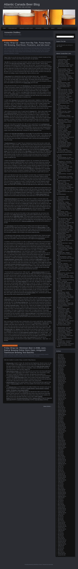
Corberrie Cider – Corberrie (63, 221)
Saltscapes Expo (12, 387)
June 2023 (60, 369)
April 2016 (60, 486)
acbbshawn (9, 40)
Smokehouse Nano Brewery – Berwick (66, 296)
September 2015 (61, 496)
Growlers (38, 28)
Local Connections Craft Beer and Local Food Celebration (17, 167)
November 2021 (61, 395)
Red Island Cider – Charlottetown (64, 341)
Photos (46, 28)
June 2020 (60, 418)
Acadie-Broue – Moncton (63, 62)
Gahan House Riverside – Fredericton (65, 92)
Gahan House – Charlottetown (64, 334)
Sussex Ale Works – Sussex (63, 138)
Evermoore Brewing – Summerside (65, 332)
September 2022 (61, 381)
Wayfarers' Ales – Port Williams (64, 322)
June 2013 (60, 533)
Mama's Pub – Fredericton (63, 119)
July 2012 (60, 546)
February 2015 (61, 505)
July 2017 (60, 466)
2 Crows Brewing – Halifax (63, 196)
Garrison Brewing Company (38, 272)
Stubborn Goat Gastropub (23, 208)
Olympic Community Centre (12, 305)
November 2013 (61, 526)
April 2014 (60, 519)
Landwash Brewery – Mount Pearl (65, 169)
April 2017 (60, 470)
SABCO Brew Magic (19, 377)
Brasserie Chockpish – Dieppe (64, 69)
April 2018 (60, 454)
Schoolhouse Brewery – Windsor (64, 288)
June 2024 (60, 354)
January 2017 (60, 474)
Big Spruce (25, 391)
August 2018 (60, 448)
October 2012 (60, 542)
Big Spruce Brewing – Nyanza (64, 207)
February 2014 (61, 522)
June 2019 (60, 435)
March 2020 (60, 422)
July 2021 (60, 400)
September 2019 (61, 430)
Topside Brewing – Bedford (63, 309)
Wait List (31, 168)
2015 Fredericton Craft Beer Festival (29, 332)
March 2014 (60, 520)
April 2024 (60, 355)
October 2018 (60, 445)
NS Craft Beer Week (40, 50)
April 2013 (60, 535)
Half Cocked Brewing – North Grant (65, 230)
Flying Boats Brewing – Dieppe (64, 82)
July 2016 (60, 482)
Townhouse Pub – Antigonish (64, 311)
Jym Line (18, 235)
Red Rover (14, 100)
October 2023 (60, 364)
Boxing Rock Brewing (39, 46)
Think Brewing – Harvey (63, 141)
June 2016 (60, 484)
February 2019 (61, 440)
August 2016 (60, 481)
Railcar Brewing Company (12, 371)
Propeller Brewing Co (10, 143)
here (28, 203)
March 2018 (60, 455)
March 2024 (60, 357)
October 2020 (60, 413)
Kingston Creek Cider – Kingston (64, 111)
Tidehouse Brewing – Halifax (63, 308)
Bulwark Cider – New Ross (63, 214)
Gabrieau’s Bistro (37, 398)
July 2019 (60, 433)
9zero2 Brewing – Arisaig (63, 198)
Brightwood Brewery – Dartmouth (64, 213)
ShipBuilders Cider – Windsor (64, 293)
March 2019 (60, 439)
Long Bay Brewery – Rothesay (64, 115)
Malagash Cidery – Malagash (64, 252)
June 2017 (60, 467)
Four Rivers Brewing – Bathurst (64, 85)
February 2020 (61, 424)
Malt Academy (39, 259)
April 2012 (60, 550)
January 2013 (60, 538)
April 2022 (60, 388)
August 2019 (60, 432)
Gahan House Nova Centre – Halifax (65, 226)
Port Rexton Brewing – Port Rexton (65, 176)
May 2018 (60, 452)
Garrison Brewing (27, 48)
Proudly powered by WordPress (32, 564)
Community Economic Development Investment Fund (17, 264)
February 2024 (61, 358)
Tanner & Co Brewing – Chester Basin (65, 304)
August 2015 (60, 497)
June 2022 (60, 385)
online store (18, 372)
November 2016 (61, 477)
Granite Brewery (37, 322)
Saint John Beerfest (45, 51)
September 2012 (61, 544)
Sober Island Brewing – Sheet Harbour (66, 297)
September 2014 (61, 512)
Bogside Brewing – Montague (64, 328)
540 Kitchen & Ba (8, 329)
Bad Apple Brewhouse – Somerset (65, 204)
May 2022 (60, 387)
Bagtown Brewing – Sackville (64, 63)
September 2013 (61, 529)
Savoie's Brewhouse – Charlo (64, 134)
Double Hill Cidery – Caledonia (64, 331)
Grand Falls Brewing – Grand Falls (65, 93)
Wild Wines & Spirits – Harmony (64, 323)
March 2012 (60, 552)
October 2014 (60, 511)
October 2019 (60, 429)
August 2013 (60, 530)
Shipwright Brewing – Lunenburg (64, 294)
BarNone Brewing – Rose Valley (64, 327)
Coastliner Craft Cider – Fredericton (65, 77)
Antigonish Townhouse (23, 354)
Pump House (8, 76)
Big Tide (7, 62)
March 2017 (60, 471)
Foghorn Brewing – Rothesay (64, 84)
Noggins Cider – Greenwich (63, 266)
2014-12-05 (15, 40)
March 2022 (60, 390)
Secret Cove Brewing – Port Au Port (65, 184)
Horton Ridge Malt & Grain (36, 48)
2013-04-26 (14, 345)
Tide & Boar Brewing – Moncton (64, 142)
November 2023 (61, 362)
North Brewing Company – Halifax (65, 267)
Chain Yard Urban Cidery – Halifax (65, 218)
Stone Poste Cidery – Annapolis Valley (65, 303)
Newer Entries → (47, 406)
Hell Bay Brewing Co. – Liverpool (64, 236)
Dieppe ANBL (27, 82)
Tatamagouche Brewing (9, 53)
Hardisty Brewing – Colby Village (64, 234)
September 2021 (61, 398)
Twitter (33, 117)
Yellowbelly (8, 330)
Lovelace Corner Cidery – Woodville (65, 248)
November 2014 (61, 510)
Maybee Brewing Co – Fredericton (65, 120)
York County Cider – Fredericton (64, 150)
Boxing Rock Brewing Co (11, 187)
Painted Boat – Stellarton (63, 274)
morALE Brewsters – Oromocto (64, 124)
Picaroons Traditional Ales (9, 51)
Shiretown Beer (31, 356)
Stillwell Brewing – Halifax (63, 301)
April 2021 (60, 405)
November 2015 (61, 493)
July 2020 (60, 417)
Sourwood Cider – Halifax (63, 299)
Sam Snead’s (11, 108)
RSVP (36, 267)
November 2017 (61, 460)
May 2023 (60, 370)
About (53, 28)
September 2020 (61, 414)
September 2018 (61, 447)
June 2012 (60, 548)
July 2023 (60, 368)
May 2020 (60, 420)
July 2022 (60, 384)
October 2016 (60, 478)
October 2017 (60, 462)
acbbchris (9, 345)
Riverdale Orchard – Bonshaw (64, 342)
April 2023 (60, 372)
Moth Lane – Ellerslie (62, 336)
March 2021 (60, 406)
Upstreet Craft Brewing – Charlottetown (66, 343)
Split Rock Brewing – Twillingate (64, 186)
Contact (59, 28)
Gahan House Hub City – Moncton (65, 89)
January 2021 (60, 409)
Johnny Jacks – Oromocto (63, 107)
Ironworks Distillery (46, 48)
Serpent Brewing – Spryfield (63, 292)
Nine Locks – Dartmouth (63, 263)
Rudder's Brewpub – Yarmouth (64, 285)
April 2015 (60, 503)
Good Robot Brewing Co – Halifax (65, 229)
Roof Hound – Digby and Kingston (65, 282)
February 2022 (61, 391)
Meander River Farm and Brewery (22, 50)
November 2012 (61, 541)
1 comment (16, 53)
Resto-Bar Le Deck (26, 125)
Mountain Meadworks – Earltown (64, 256)
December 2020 (61, 410)
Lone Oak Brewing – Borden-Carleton (65, 335)
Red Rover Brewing (36, 51)
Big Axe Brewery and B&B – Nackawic (65, 64)
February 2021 (61, 407)
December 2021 (61, 394)
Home (4, 28)
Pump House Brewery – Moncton (64, 131)
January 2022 (60, 392)
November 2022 (61, 379)
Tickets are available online (27, 221)
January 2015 (60, 507)
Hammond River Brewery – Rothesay (65, 101)
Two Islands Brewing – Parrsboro (64, 316)
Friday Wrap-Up (11, 46)
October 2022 (60, 380)
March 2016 (60, 488)
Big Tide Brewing (30, 46)
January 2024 (60, 360)
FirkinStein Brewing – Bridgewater (65, 225)
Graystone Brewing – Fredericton (64, 96)
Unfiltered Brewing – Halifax (63, 319)
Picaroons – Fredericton (63, 130)
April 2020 (60, 421)
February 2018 (61, 456)
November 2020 (61, 411)
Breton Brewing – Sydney (63, 211)
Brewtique (6, 116)
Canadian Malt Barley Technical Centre (13, 259)
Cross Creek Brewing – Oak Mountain (65, 78)
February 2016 (61, 489)
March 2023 (60, 373)
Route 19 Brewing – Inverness (64, 284)
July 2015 (60, 499)
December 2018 (61, 443)
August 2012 (60, 545)
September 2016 (61, 480)
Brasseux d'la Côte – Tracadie (64, 71)
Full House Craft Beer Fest (21, 302)
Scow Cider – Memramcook (63, 135)
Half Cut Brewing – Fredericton (64, 100)
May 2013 (60, 534)
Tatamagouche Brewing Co (11, 198)
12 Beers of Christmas (11, 112)
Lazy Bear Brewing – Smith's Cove (65, 247)
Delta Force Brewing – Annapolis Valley (66, 222)
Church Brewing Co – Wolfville (64, 219)
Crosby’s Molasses (22, 281)
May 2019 (60, 436)
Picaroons (32, 111)
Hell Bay (43, 334)
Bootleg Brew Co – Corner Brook (64, 161)
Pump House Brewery (27, 51)
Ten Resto (19, 108)
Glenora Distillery (41, 227)
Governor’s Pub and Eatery (23, 399)
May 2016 (60, 485)
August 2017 (60, 465)
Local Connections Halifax (9, 50)
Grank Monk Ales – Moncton (63, 94)
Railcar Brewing (24, 356)
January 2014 (60, 523)
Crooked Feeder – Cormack (63, 165)
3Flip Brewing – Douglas (63, 60)
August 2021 (60, 399)
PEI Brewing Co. (27, 85)
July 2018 (60, 450)
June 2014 (60, 516)
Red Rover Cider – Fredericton (64, 133)
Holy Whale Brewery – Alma (63, 105)
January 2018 (60, 458)
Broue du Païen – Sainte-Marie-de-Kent (66, 73)
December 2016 (61, 475)
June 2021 (60, 402)
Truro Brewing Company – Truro (64, 312)
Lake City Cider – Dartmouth (63, 245)
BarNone (18, 329)
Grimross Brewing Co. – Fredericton (65, 99)
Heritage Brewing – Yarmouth (64, 237)
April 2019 (60, 437)
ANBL (20, 364)
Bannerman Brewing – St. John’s (64, 157)
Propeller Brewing (18, 51)
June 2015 (60, 500)
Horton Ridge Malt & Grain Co (14, 251)
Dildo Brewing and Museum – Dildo (65, 166)
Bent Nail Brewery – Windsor (64, 206)
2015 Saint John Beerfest (18, 133)
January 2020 (60, 425)
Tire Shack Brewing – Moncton (64, 145)
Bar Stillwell (28, 151)
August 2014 (60, 514)
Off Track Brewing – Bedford (63, 269)
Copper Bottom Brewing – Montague (65, 330)
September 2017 (61, 463)
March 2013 (60, 537)
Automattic (50, 564)
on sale (29, 133)
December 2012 (61, 540)
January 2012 (60, 555)
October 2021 (60, 396)
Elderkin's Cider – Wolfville (63, 224)
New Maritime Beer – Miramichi (64, 126)
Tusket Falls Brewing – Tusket (64, 315)
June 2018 (60, 451)
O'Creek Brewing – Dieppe (63, 127)
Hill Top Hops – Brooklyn (63, 239)
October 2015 (60, 495)
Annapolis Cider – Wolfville (63, 202)
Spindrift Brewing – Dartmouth (64, 300)
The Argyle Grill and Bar (22, 398)
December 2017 (61, 459)
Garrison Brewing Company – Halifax (65, 228)
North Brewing (32, 50)
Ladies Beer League (18, 216)
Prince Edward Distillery (22, 390)
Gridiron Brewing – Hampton (63, 97)
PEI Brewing (46, 50)
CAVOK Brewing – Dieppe (63, 74)
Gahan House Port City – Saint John (65, 90)
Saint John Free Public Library (18, 63)
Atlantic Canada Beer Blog (22, 4)
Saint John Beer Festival (42, 366)
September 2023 (61, 365)
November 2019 (61, 428)
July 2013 (60, 531)
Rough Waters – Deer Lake (63, 183)
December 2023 (61, 361)
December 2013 (61, 525)
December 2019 (61, 426)
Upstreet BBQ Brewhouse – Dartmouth (66, 320)
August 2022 (60, 383)
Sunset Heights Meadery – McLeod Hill (66, 137)
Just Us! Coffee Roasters (15, 182)
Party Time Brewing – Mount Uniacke (65, 275)
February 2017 (61, 473)
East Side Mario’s (39, 399)
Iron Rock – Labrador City (63, 168)
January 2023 (60, 376)
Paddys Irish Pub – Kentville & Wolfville (66, 273)
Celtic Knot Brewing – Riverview (64, 75)
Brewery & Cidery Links (26, 28)
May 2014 (60, 518)
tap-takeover (18, 125)
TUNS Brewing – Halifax (63, 314)
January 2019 (60, 441)
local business (41, 238)
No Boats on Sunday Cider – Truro (65, 264)
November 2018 (61, 444)
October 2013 (60, 527)
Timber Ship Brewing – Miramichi (64, 144)
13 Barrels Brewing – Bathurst (64, 59)
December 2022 (61, 377)
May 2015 (60, 501)
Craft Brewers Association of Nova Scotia (15, 48)
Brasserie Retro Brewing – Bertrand (65, 70)
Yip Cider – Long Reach (63, 149)
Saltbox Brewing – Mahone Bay (64, 286)
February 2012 (61, 553)
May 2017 (60, 469)
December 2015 (61, 492)
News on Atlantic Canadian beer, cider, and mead (17, 7)
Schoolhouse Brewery (9, 338)
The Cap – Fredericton (62, 139)
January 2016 (60, 490)
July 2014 (60, 515)
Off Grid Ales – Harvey (62, 129)
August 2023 (60, 366)
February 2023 (61, 375)
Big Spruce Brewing (23, 46)
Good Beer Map (12, 28)
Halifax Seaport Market (41, 194)
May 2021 (60, 403)
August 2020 (60, 415)
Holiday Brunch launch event (19, 214)
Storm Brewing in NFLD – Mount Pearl (65, 187)
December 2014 (61, 508)
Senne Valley (19, 149)
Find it (26, 369)
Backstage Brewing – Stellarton (64, 203)
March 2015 (60, 504)
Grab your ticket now (30, 313)
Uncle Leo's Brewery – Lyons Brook (65, 318)
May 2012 (60, 549)
